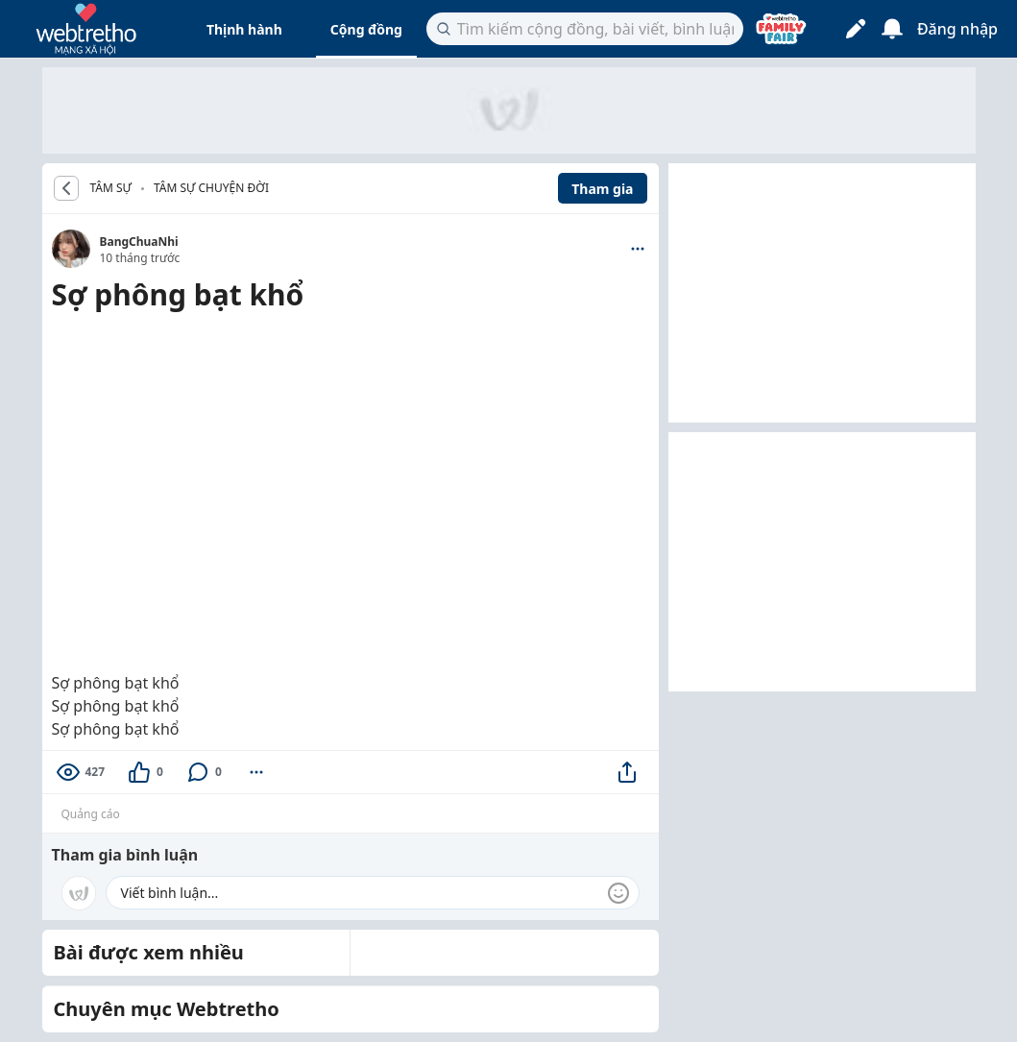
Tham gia (602, 189)
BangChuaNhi (139, 241)
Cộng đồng (366, 29)
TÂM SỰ (111, 188)
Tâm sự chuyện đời (211, 188)
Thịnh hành (244, 29)
